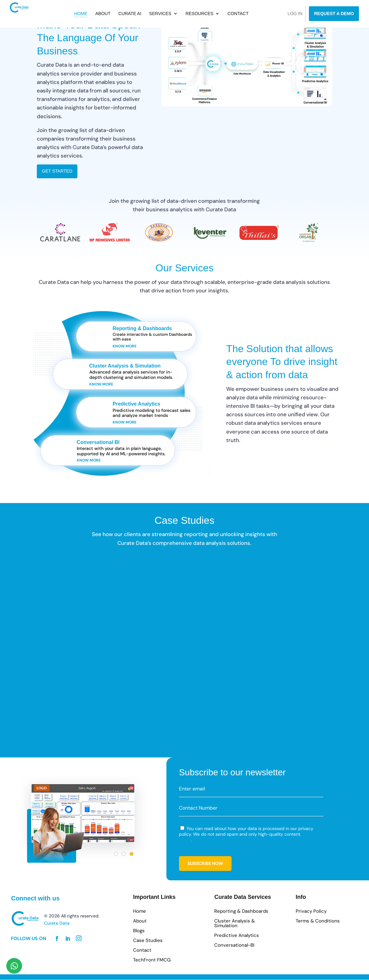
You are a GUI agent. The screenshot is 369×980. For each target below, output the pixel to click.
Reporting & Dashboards (241, 911)
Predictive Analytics (236, 935)
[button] (115, 853)
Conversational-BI (234, 945)
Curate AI (144, 14)
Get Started (57, 171)
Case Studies (148, 941)
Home (95, 14)
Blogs (139, 931)
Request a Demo (334, 13)
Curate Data (57, 923)
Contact (252, 14)
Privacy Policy (311, 911)
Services (175, 14)
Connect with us (35, 898)
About (117, 14)
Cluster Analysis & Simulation (234, 924)
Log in (295, 13)
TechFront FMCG (152, 960)
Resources (214, 14)
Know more (125, 346)
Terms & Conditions (318, 921)
